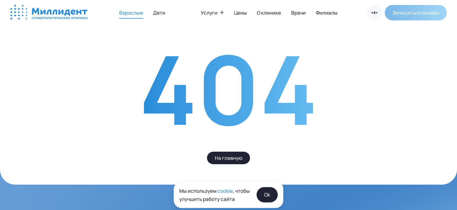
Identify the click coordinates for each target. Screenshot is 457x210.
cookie (225, 205)
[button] (416, 12)
